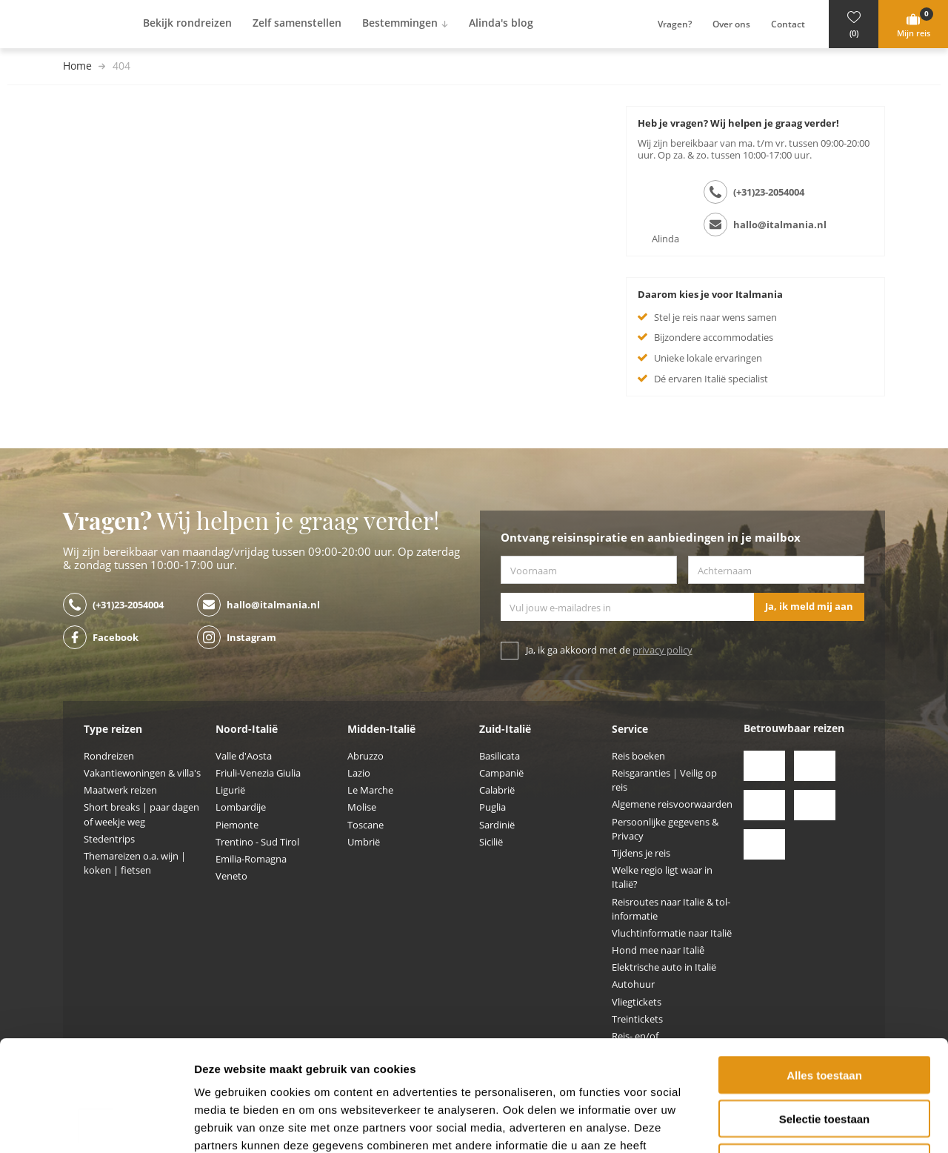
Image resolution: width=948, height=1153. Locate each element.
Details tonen (800, 1123)
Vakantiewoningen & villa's (142, 773)
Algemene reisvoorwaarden (672, 804)
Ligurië (230, 790)
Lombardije (241, 807)
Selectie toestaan (824, 1015)
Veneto (231, 876)
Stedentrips (109, 839)
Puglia (492, 807)
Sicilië (491, 842)
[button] (853, 24)
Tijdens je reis (641, 853)
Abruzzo (365, 756)
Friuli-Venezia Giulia (258, 773)
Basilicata (499, 756)
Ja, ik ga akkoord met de (609, 650)
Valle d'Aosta (244, 756)
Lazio (358, 773)
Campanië (501, 773)
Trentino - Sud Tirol (257, 842)
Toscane (365, 825)
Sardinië (497, 825)
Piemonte (237, 825)
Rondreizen (109, 756)
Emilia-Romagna (251, 859)
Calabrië (497, 790)
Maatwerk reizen (120, 790)
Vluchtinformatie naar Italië (672, 933)
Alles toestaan (824, 971)
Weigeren (824, 1058)
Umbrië (363, 842)
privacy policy (662, 650)
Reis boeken (638, 756)
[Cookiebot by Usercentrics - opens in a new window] (96, 1124)
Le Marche (370, 790)
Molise (361, 807)
